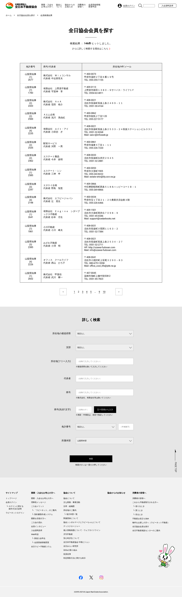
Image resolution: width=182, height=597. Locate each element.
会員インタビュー (38, 526)
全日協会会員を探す (26, 15)
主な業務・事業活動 (71, 502)
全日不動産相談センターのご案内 (146, 530)
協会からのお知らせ (70, 6)
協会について (59, 6)
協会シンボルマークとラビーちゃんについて (81, 522)
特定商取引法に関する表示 (74, 558)
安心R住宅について (71, 538)
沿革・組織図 (69, 506)
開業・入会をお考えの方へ (47, 6)
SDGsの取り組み (70, 550)
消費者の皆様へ (82, 6)
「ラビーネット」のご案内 (45, 510)
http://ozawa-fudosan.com (101, 247)
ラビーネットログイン (15, 513)
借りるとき (140, 506)
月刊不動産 (68, 534)
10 (104, 291)
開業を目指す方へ (38, 518)
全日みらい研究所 (70, 546)
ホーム (9, 15)
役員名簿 (67, 554)
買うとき (139, 510)
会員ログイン (11, 502)
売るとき (139, 514)
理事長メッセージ (38, 502)
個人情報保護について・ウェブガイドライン (81, 530)
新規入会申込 (39, 538)
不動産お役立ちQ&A (140, 519)
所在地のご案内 (69, 510)
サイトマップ (12, 493)
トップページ (11, 498)
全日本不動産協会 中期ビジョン (76, 542)
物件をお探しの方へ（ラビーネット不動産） (150, 523)
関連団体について (70, 518)
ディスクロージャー (71, 526)
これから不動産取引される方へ (145, 502)
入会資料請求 (167, 6)
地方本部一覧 (71, 514)
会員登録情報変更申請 (94, 6)
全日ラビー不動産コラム (41, 546)
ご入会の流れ (36, 522)
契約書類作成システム (43, 514)
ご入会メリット (37, 506)
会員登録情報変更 (41, 542)
